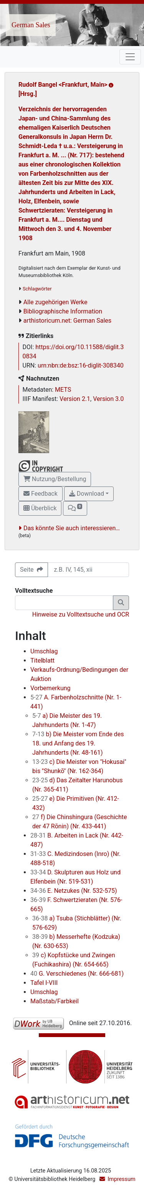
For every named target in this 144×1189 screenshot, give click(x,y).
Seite (31, 569)
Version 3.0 (108, 398)
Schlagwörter (37, 289)
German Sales (31, 25)
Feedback (40, 493)
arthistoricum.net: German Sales (67, 320)
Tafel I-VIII (44, 982)
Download (86, 493)
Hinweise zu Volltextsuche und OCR (80, 614)
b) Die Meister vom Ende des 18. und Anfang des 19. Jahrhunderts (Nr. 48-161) (78, 743)
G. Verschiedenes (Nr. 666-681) (77, 973)
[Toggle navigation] (130, 56)
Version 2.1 (75, 398)
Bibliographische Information (62, 311)
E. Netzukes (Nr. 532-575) (73, 890)
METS (63, 389)
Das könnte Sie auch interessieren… (71, 528)
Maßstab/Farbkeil (54, 1001)
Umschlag (44, 651)
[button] (75, 508)
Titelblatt (42, 660)
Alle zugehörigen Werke (55, 302)
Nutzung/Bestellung (54, 479)
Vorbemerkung (50, 688)
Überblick (39, 508)
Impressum (121, 1179)
